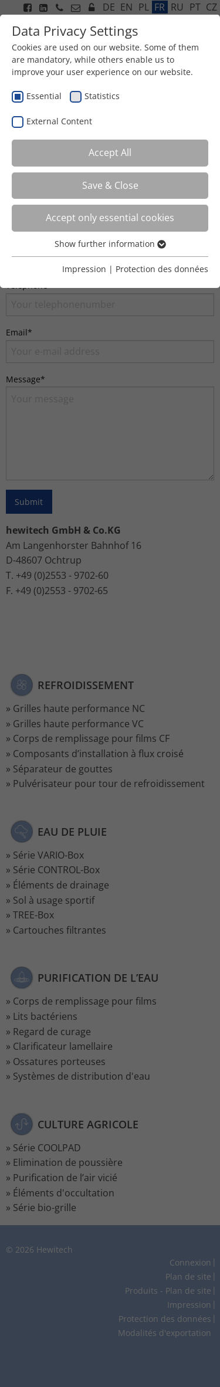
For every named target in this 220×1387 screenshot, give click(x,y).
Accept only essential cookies (110, 217)
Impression (84, 268)
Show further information (110, 243)
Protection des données (162, 268)
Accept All (110, 152)
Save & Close (110, 185)
